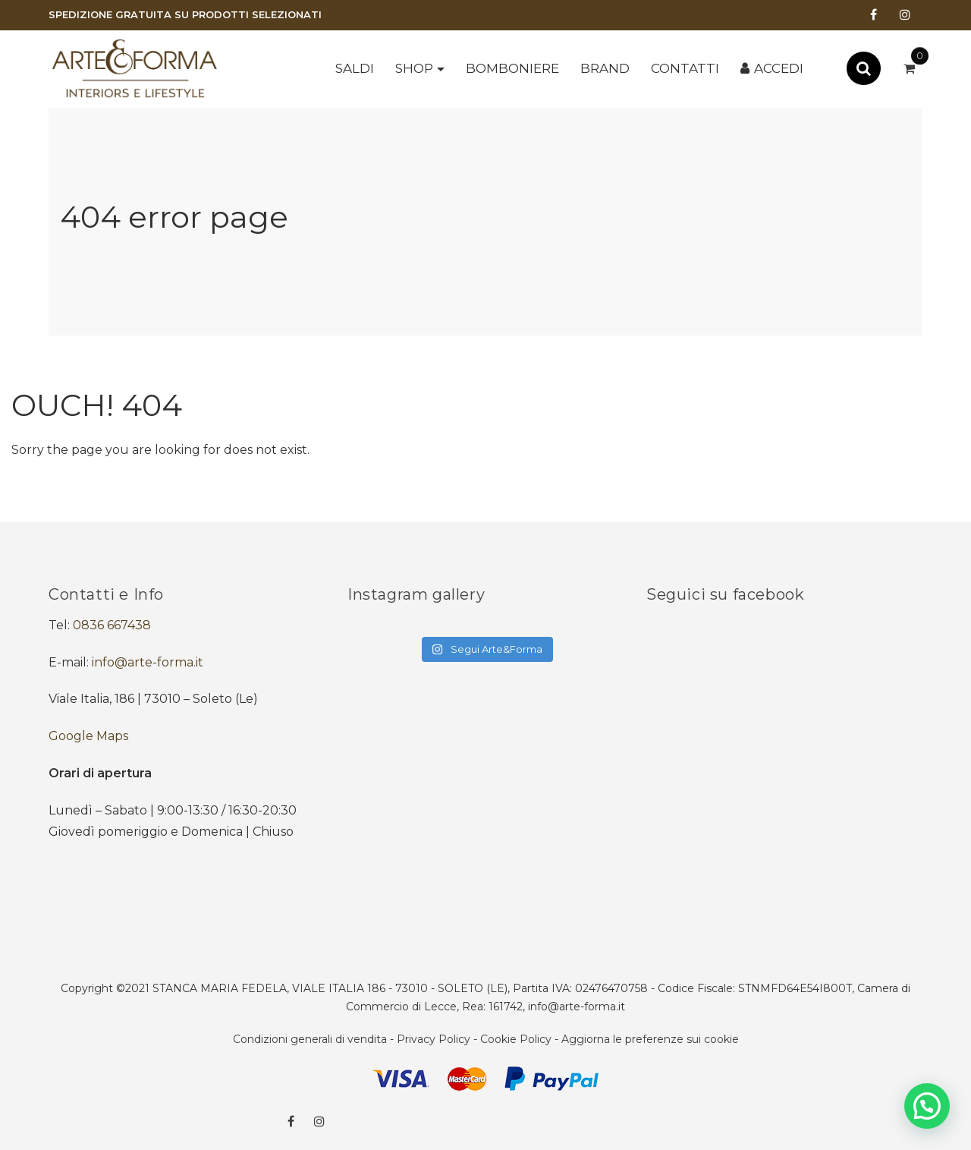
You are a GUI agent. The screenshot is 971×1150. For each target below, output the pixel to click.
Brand (605, 68)
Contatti (685, 68)
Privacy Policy (433, 1039)
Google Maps (88, 736)
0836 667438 (112, 625)
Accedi (778, 68)
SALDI (354, 68)
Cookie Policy (515, 1039)
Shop (414, 68)
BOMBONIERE (512, 68)
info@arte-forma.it (147, 662)
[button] (927, 1106)
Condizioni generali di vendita (310, 1039)
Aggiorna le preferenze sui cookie (650, 1039)
